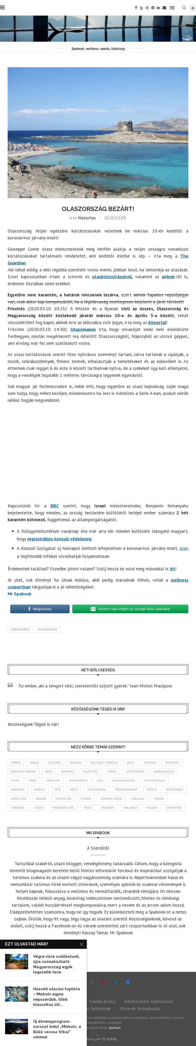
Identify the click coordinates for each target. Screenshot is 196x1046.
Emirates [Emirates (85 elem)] (67, 771)
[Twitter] (141, 7)
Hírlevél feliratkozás (140, 1008)
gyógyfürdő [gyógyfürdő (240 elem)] (135, 771)
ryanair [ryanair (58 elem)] (40, 798)
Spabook (114, 1027)
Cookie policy (102, 1001)
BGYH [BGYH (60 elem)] (131, 762)
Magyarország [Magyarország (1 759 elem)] (154, 780)
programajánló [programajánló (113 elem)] (126, 789)
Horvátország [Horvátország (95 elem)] (164, 771)
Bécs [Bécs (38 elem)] (48, 771)
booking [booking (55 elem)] (150, 762)
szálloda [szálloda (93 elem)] (137, 798)
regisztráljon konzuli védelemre (59, 539)
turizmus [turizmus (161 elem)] (17, 807)
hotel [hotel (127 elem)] (15, 780)
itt (172, 569)
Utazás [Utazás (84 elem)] (38, 807)
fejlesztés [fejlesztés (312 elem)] (90, 771)
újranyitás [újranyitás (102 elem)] (173, 807)
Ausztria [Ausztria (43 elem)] (54, 762)
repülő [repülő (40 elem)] (152, 789)
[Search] (184, 7)
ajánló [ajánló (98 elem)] (34, 762)
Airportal (157, 322)
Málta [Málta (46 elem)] (74, 789)
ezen (183, 548)
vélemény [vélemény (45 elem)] (108, 807)
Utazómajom (83, 329)
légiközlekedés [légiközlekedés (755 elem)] (123, 780)
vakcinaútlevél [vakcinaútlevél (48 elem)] (64, 807)
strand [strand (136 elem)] (86, 798)
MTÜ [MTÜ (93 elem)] (57, 789)
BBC (55, 506)
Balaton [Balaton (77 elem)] (76, 762)
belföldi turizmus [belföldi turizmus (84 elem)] (104, 762)
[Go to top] (98, 1039)
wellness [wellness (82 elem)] (130, 807)
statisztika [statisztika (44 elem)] (63, 798)
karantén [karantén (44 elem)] (53, 780)
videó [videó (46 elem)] (88, 807)
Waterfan (87, 218)
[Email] (164, 7)
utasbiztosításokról (112, 277)
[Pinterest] (152, 7)
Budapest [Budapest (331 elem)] (172, 762)
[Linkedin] (158, 7)
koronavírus (20, 629)
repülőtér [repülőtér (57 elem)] (18, 798)
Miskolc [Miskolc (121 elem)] (39, 789)
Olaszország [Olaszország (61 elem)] (96, 789)
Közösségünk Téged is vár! (33, 724)
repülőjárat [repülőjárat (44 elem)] (174, 789)
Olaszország (47, 629)
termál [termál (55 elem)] (159, 798)
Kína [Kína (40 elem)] (100, 780)
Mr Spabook (19, 594)
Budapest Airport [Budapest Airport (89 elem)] (23, 771)
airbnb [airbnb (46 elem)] (16, 762)
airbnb (168, 277)
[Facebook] (136, 7)
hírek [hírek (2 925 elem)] (33, 780)
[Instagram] (147, 7)
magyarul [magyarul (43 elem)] (18, 789)
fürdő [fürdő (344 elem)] (111, 771)
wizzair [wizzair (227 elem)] (151, 807)
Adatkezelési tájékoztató (148, 1001)
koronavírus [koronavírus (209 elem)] (78, 780)
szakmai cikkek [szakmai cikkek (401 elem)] (111, 798)
